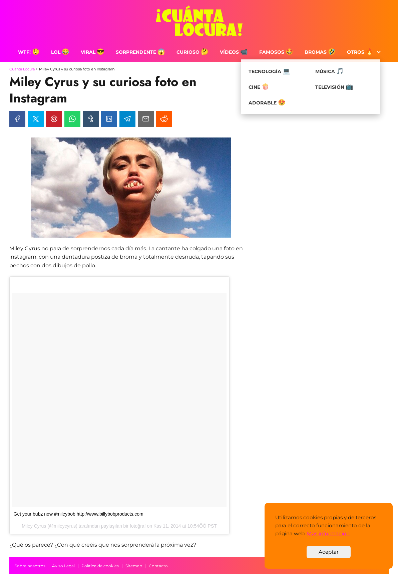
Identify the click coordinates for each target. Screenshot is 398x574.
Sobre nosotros (30, 565)
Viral (92, 52)
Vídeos (234, 52)
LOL (60, 52)
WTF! (29, 52)
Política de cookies (100, 565)
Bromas (320, 52)
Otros (360, 52)
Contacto (158, 565)
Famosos (276, 52)
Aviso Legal (63, 565)
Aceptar (329, 552)
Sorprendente (140, 52)
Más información (328, 533)
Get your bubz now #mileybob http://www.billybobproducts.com (78, 514)
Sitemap (133, 565)
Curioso (192, 52)
